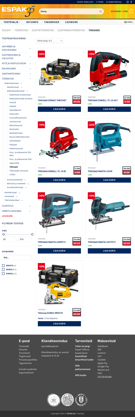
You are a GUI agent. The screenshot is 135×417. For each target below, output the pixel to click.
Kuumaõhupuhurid (17, 117)
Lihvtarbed (9, 196)
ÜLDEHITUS (7, 205)
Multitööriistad (16, 133)
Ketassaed (14, 114)
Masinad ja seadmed (16, 183)
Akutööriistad (13, 87)
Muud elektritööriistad (19, 137)
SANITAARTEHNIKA (11, 73)
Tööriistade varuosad (18, 170)
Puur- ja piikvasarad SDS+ (20, 159)
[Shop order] (49, 40)
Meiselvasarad (15, 125)
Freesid (12, 102)
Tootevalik (12, 22)
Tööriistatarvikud (11, 200)
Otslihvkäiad (14, 140)
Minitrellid (14, 129)
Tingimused (51, 22)
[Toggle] (30, 48)
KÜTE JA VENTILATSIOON (14, 63)
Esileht (6, 30)
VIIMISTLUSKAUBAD (11, 211)
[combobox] (71, 11)
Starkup (80, 413)
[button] (122, 11)
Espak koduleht (85, 2)
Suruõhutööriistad (15, 187)
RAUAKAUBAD (9, 68)
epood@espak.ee (49, 346)
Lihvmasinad (15, 121)
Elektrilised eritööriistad (20, 94)
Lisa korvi (59, 109)
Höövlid (12, 106)
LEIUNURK (71, 22)
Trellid (12, 174)
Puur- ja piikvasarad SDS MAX (20, 154)
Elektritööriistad (43, 30)
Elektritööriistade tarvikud (20, 98)
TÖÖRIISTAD (21, 30)
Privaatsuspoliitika (28, 359)
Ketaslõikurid (15, 110)
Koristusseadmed (14, 179)
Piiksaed (13, 144)
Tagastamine (25, 363)
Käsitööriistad (10, 192)
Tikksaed (13, 167)
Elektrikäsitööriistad (71, 30)
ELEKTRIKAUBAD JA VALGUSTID (11, 56)
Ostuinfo (32, 22)
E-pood (100, 2)
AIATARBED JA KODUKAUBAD (9, 48)
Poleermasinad (16, 148)
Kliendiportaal (114, 2)
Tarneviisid (24, 353)
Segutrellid (14, 163)
